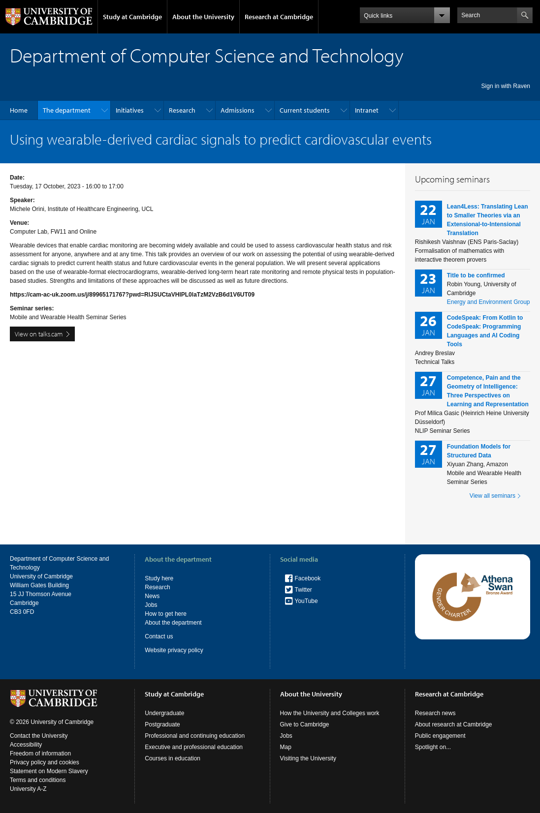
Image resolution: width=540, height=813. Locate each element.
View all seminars (492, 495)
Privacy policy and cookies (44, 762)
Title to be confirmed (476, 275)
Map (285, 747)
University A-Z (28, 788)
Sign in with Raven (505, 86)
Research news (435, 713)
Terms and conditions (37, 780)
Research (182, 110)
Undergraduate (164, 713)
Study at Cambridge (132, 16)
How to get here (166, 613)
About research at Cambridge (453, 724)
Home (19, 110)
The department (67, 110)
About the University (203, 16)
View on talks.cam (39, 334)
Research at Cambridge (279, 16)
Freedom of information (40, 753)
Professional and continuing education (195, 735)
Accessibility (26, 744)
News (152, 596)
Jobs (151, 605)
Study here (159, 578)
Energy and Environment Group (488, 302)
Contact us (159, 636)
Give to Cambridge (304, 724)
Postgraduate (162, 724)
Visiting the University (308, 758)
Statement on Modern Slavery (49, 771)
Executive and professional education (194, 747)
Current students (305, 110)
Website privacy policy (174, 650)
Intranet (367, 110)
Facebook (308, 578)
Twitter (303, 589)
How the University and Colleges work (330, 713)
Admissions (237, 110)
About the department (173, 622)
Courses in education (172, 758)
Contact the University (38, 735)
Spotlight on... (433, 747)
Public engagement (440, 735)
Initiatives (130, 110)
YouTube (306, 601)
